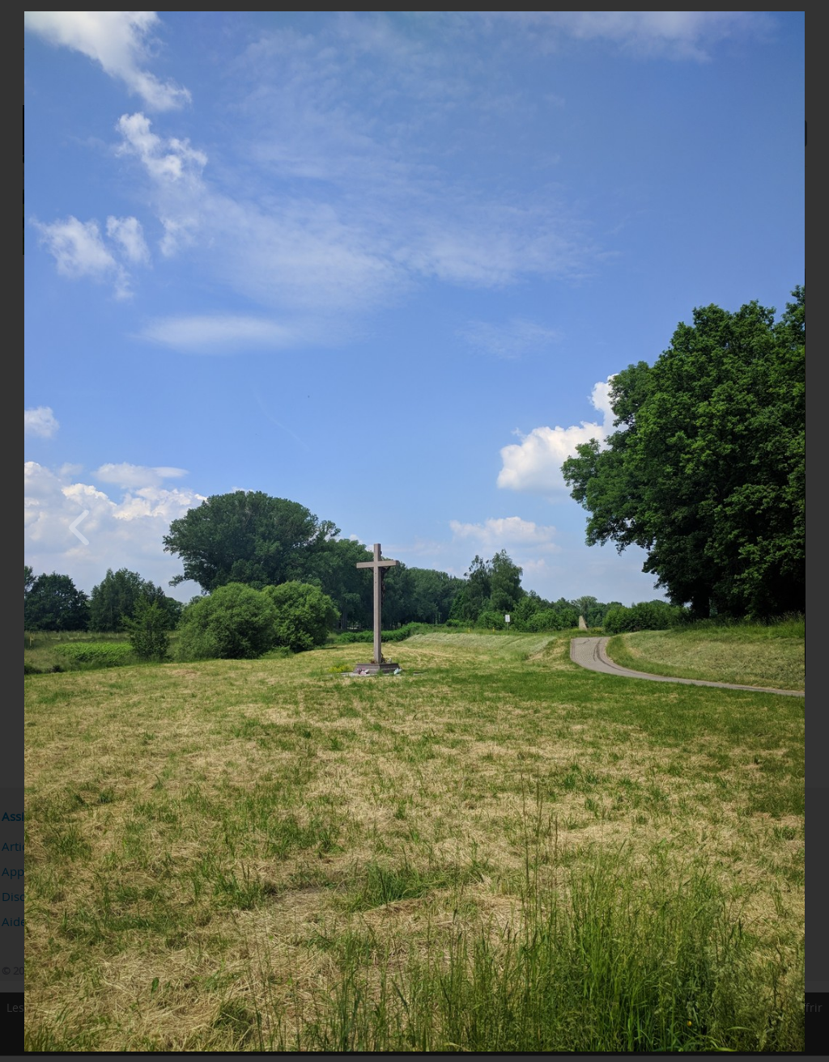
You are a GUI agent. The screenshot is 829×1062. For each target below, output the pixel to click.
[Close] (801, 15)
